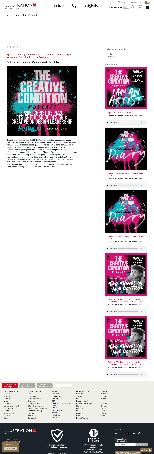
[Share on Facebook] (11, 47)
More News (13, 15)
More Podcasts (30, 15)
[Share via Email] (17, 47)
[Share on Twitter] (14, 47)
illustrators (60, 6)
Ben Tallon (54, 62)
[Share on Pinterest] (8, 47)
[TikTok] (127, 434)
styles (76, 6)
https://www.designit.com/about (19, 164)
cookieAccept (10, 448)
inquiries (138, 2)
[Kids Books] (91, 6)
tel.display (132, 2)
